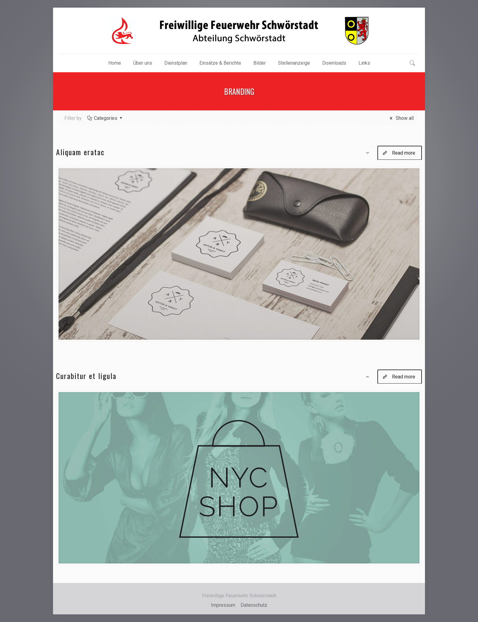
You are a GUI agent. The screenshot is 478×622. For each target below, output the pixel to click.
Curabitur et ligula (86, 375)
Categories (105, 118)
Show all (401, 118)
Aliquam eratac (80, 151)
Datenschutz (254, 605)
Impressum (223, 605)
